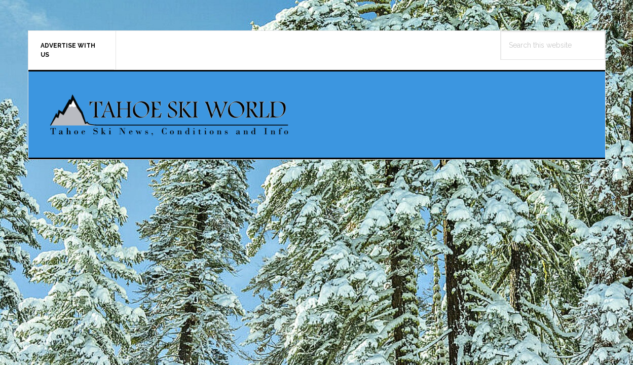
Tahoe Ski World (170, 114)
